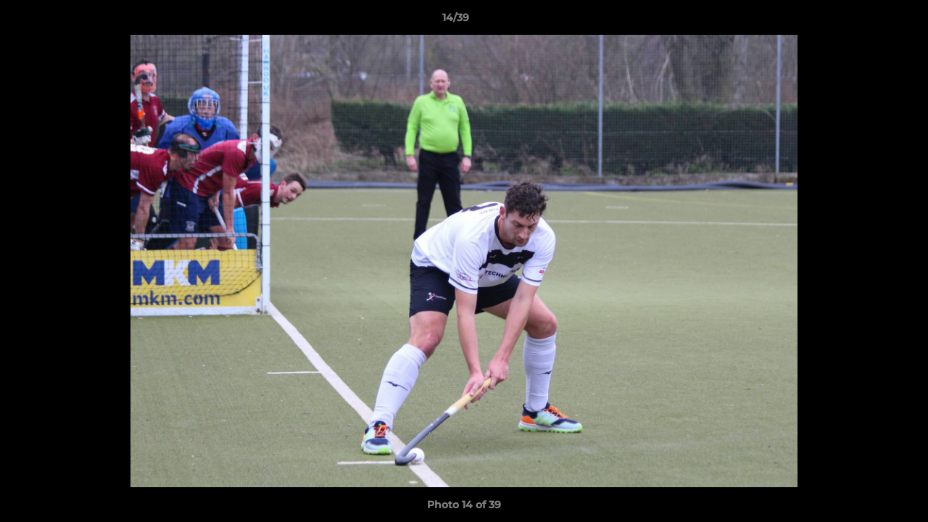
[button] (867, 21)
